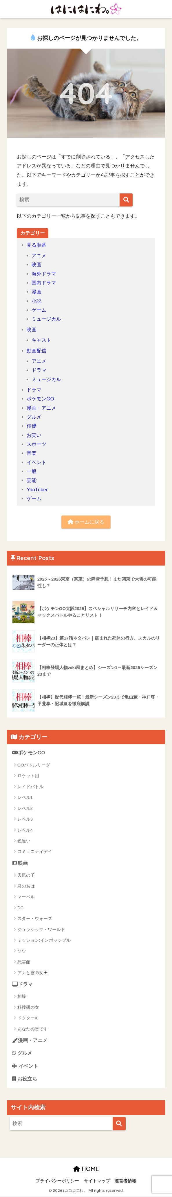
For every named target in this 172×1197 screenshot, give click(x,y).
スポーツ (36, 444)
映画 (36, 264)
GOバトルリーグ (33, 765)
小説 (36, 301)
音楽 (31, 453)
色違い (23, 840)
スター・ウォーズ (34, 918)
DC (20, 907)
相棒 (21, 996)
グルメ (34, 417)
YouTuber (37, 489)
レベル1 (25, 797)
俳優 (31, 426)
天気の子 (26, 875)
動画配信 (36, 351)
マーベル (26, 897)
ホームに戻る (86, 522)
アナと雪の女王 (32, 972)
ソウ (21, 951)
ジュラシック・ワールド (41, 929)
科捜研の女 (28, 1007)
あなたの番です (32, 1029)
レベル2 (25, 808)
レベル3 (25, 819)
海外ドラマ (44, 274)
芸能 (31, 480)
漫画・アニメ (41, 408)
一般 (31, 471)
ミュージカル (46, 319)
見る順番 (36, 245)
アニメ (39, 255)
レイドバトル (30, 786)
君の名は (26, 886)
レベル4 (25, 829)
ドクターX (27, 1018)
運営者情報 (125, 1181)
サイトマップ (97, 1181)
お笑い (34, 435)
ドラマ (39, 370)
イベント (36, 462)
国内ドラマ (44, 283)
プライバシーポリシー (57, 1181)
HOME (86, 1169)
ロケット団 (28, 775)
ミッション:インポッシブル (44, 940)
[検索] (126, 199)
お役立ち (24, 1079)
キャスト (41, 340)
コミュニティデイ (34, 851)
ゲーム (39, 310)
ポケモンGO (40, 399)
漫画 (36, 292)
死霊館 (23, 962)
